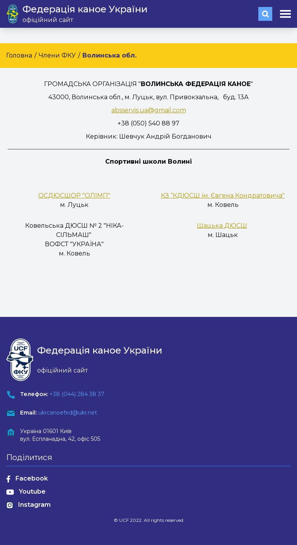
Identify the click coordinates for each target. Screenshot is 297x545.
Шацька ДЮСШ (222, 225)
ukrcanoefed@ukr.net (67, 412)
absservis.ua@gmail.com (148, 110)
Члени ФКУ (57, 55)
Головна (19, 55)
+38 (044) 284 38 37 (77, 394)
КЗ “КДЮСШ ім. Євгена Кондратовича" (223, 195)
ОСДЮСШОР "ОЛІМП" (74, 195)
